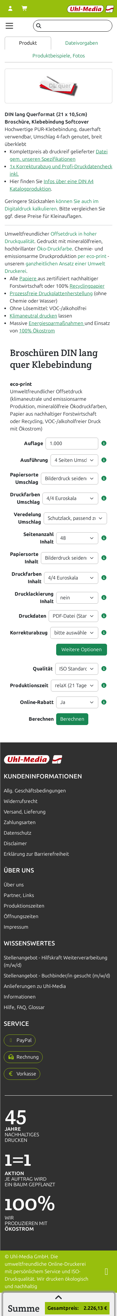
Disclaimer (15, 843)
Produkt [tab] (28, 43)
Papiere (28, 279)
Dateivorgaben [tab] (81, 43)
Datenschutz (17, 833)
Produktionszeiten (24, 906)
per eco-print (92, 256)
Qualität (43, 669)
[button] (104, 443)
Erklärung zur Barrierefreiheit (36, 854)
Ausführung (34, 460)
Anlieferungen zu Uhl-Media (35, 986)
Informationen (20, 997)
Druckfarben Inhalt (26, 577)
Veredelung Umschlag (27, 518)
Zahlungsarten (20, 822)
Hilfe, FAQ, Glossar (24, 1007)
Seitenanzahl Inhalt (38, 538)
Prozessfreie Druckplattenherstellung (51, 293)
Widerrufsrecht (20, 801)
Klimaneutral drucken (33, 316)
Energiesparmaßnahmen (57, 323)
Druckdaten (32, 616)
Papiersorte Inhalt (24, 558)
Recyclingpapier (87, 286)
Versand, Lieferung (25, 812)
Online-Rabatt (37, 702)
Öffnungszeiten (21, 916)
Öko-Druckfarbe (54, 249)
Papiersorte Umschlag (24, 478)
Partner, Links (19, 895)
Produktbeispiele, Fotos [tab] (58, 56)
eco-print (21, 384)
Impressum (16, 927)
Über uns (14, 885)
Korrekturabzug (29, 633)
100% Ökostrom (37, 331)
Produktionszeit (29, 685)
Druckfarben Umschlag (25, 498)
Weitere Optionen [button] (81, 649)
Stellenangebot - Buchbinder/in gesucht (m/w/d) (57, 976)
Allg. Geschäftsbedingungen (35, 791)
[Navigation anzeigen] (9, 26)
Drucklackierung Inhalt (34, 597)
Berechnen (41, 719)
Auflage (33, 443)
